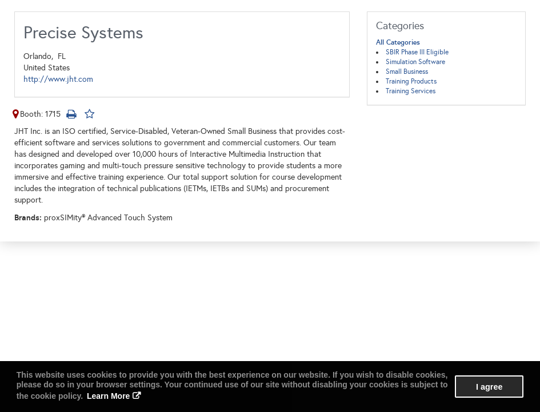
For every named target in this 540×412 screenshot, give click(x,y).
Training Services (410, 91)
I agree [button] (489, 386)
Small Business (407, 72)
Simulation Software (415, 62)
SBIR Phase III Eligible (417, 52)
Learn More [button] (108, 396)
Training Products (411, 81)
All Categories (398, 42)
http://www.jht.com (58, 79)
